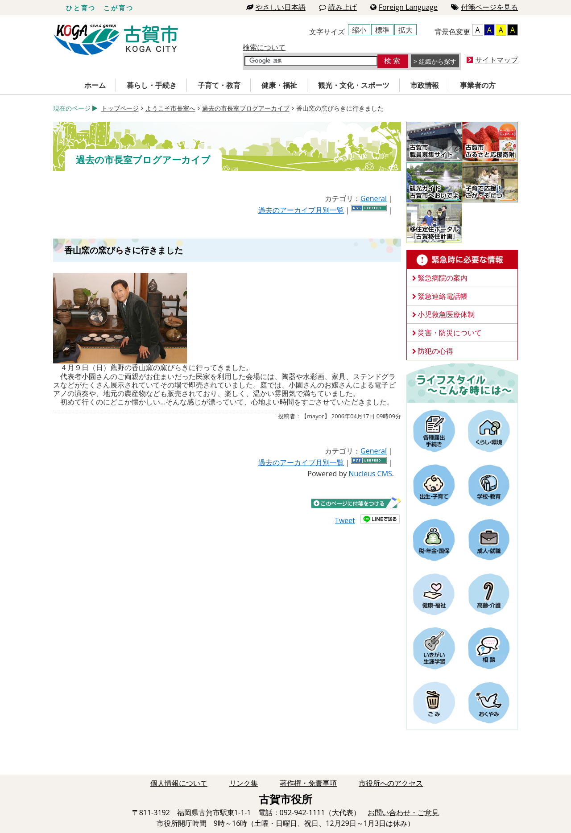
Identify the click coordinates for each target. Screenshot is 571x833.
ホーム (95, 85)
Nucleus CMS (370, 473)
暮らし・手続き (152, 85)
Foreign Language (404, 7)
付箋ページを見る (484, 7)
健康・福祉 (279, 85)
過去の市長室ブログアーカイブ (246, 108)
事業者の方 (478, 85)
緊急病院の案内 (443, 278)
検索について (264, 47)
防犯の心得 (435, 351)
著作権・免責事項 (308, 783)
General (373, 198)
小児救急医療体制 (446, 314)
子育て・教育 (219, 85)
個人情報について (178, 783)
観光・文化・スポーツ (353, 85)
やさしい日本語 (276, 7)
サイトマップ (496, 60)
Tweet (345, 520)
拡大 (405, 30)
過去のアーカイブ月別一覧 (301, 210)
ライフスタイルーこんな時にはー (462, 383)
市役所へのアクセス (391, 783)
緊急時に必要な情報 (462, 259)
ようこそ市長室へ (170, 108)
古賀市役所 (115, 40)
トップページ (120, 108)
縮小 (359, 30)
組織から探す (437, 61)
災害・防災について (450, 333)
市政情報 (424, 85)
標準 (382, 30)
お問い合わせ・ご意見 (403, 812)
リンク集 (243, 783)
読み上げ (338, 7)
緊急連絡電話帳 (443, 296)
